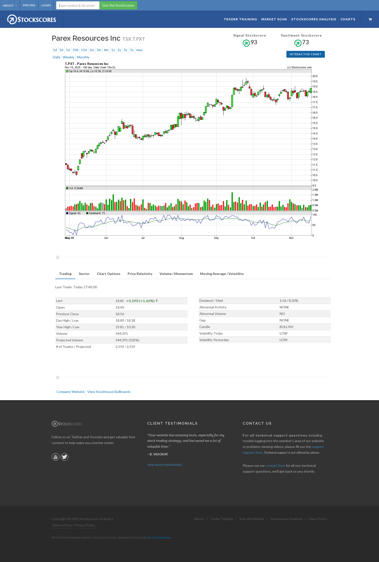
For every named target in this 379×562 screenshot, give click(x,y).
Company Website (71, 392)
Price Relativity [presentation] (140, 274)
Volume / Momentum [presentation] (176, 274)
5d (68, 50)
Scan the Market (251, 519)
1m (91, 50)
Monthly (83, 57)
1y (113, 50)
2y (119, 50)
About (10, 5)
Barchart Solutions (159, 537)
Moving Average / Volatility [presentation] (222, 274)
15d (84, 50)
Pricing (29, 5)
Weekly (68, 57)
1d (55, 50)
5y (132, 50)
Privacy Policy (85, 525)
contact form (275, 465)
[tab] (65, 274)
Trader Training (221, 519)
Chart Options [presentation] (108, 274)
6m (106, 50)
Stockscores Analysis (286, 519)
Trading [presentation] (65, 274)
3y (125, 50)
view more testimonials (164, 464)
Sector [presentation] (84, 274)
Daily (56, 57)
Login (46, 5)
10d (75, 50)
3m (99, 50)
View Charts (317, 519)
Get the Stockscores (118, 5)
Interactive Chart (305, 54)
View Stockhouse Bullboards (109, 392)
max (139, 50)
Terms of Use (62, 525)
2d (61, 50)
